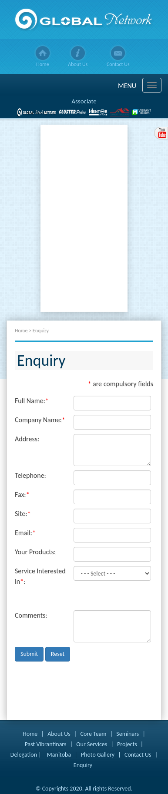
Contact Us (118, 64)
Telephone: (30, 475)
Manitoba (59, 754)
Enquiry (83, 765)
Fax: (22, 494)
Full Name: (32, 401)
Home (42, 64)
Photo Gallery (97, 754)
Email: (25, 533)
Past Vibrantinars (46, 744)
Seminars (127, 734)
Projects (127, 744)
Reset (57, 654)
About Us (77, 64)
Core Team (93, 734)
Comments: (31, 615)
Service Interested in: (40, 576)
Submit (29, 654)
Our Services (91, 744)
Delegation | (25, 754)
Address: (27, 439)
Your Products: (35, 552)
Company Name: (40, 420)
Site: (22, 513)
